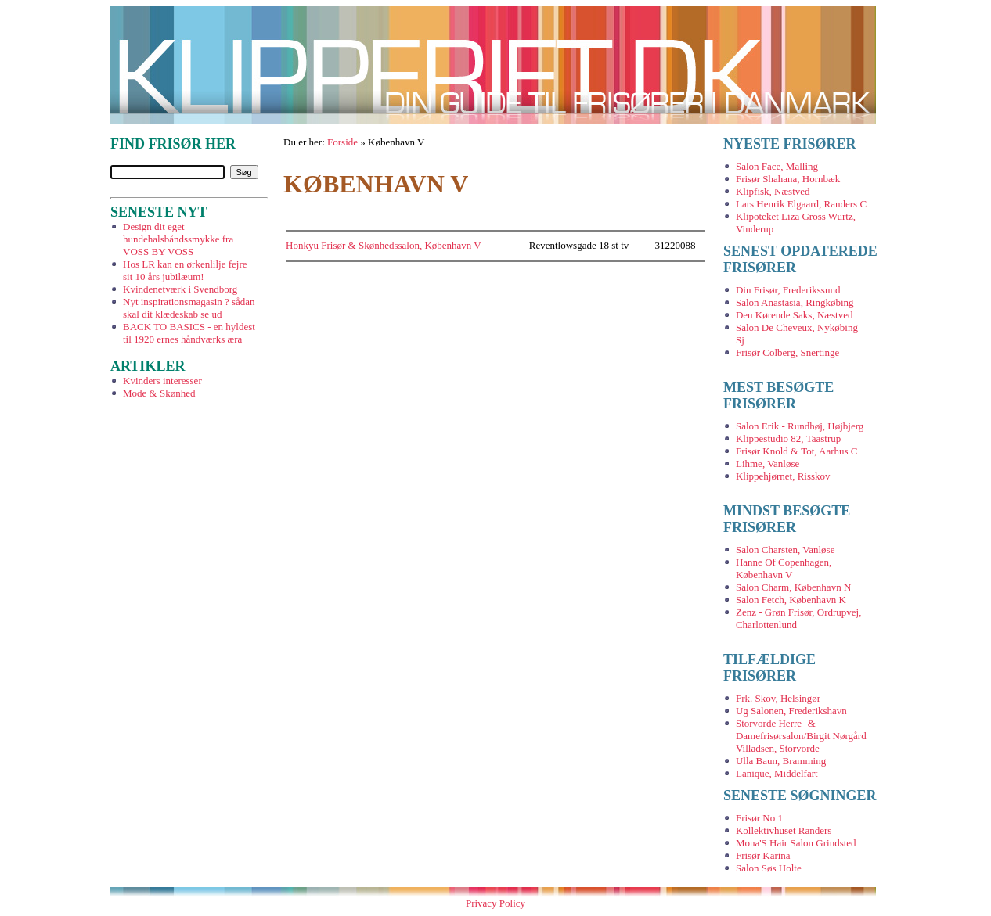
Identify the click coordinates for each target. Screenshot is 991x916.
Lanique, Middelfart (777, 773)
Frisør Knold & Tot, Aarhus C (797, 451)
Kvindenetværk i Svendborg (180, 289)
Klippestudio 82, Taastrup (788, 438)
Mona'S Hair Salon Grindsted (796, 843)
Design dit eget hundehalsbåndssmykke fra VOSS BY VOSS (178, 239)
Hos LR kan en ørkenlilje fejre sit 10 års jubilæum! (185, 270)
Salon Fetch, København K (791, 599)
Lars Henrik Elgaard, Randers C (801, 204)
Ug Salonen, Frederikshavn (791, 711)
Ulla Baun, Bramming (781, 761)
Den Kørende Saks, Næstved (794, 315)
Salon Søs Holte (769, 868)
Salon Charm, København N (793, 587)
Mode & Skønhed (159, 393)
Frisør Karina (763, 855)
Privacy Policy (495, 903)
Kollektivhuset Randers (783, 830)
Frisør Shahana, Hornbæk (788, 179)
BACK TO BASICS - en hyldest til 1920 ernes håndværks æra (189, 333)
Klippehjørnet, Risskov (783, 476)
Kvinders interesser (162, 380)
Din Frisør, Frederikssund (788, 290)
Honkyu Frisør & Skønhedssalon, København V (383, 245)
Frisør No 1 (759, 818)
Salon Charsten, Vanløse (785, 549)
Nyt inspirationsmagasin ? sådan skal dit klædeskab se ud (189, 308)
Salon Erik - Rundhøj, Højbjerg (799, 426)
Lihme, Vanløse (767, 463)
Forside (342, 142)
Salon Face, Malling (777, 166)
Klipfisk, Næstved (773, 191)
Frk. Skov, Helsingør (778, 698)
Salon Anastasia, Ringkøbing (795, 302)
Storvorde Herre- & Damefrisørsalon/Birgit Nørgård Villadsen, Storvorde (801, 735)
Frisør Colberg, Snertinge (787, 352)
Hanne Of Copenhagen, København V (783, 568)
